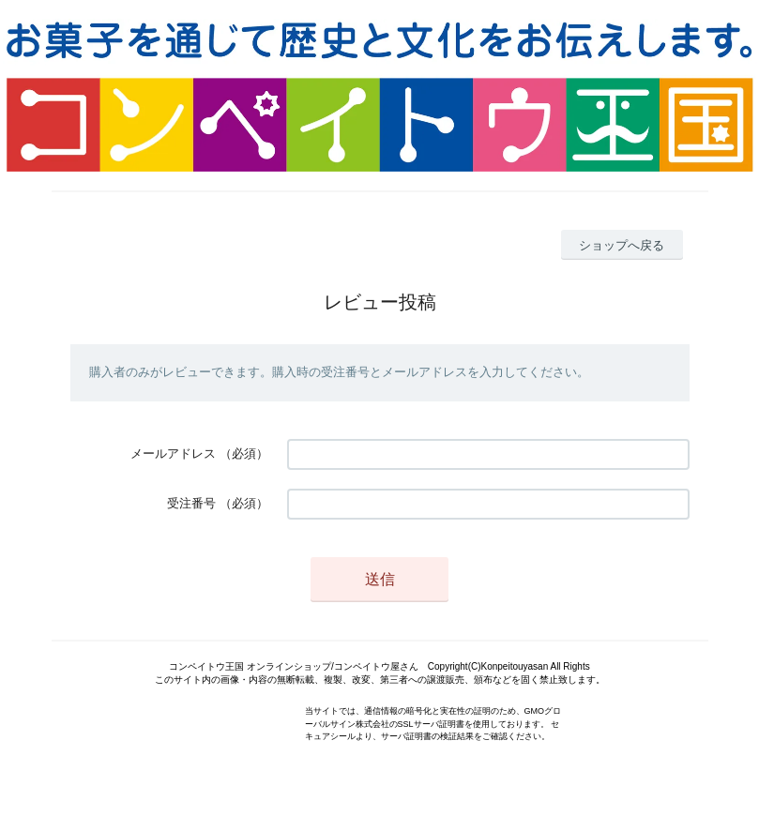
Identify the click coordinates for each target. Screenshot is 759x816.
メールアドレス (173, 453)
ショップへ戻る (621, 245)
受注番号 (191, 503)
